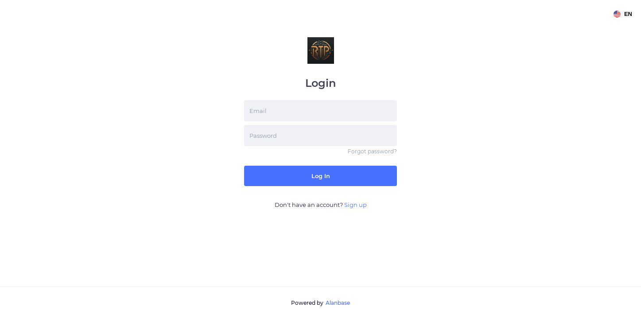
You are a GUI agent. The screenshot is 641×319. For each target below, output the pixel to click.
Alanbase (338, 303)
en (623, 14)
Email (258, 110)
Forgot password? (372, 151)
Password (263, 135)
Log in (320, 175)
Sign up (355, 204)
